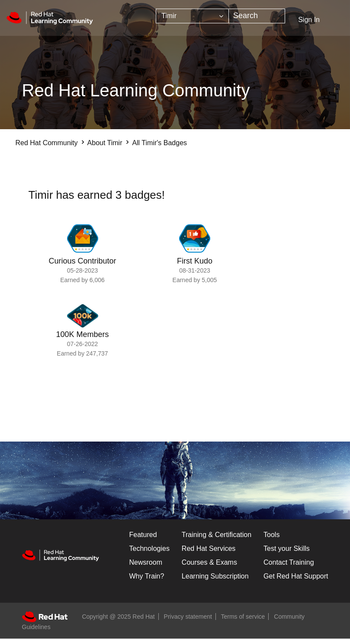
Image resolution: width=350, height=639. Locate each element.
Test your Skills (286, 548)
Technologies (149, 548)
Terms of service (243, 616)
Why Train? (146, 576)
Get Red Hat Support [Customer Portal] (295, 576)
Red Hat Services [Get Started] (209, 548)
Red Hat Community (47, 142)
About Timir (104, 142)
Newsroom (145, 562)
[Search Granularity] (192, 16)
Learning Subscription (215, 576)
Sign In (309, 19)
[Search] (256, 16)
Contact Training (288, 562)
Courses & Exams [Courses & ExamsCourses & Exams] (209, 562)
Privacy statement (188, 616)
